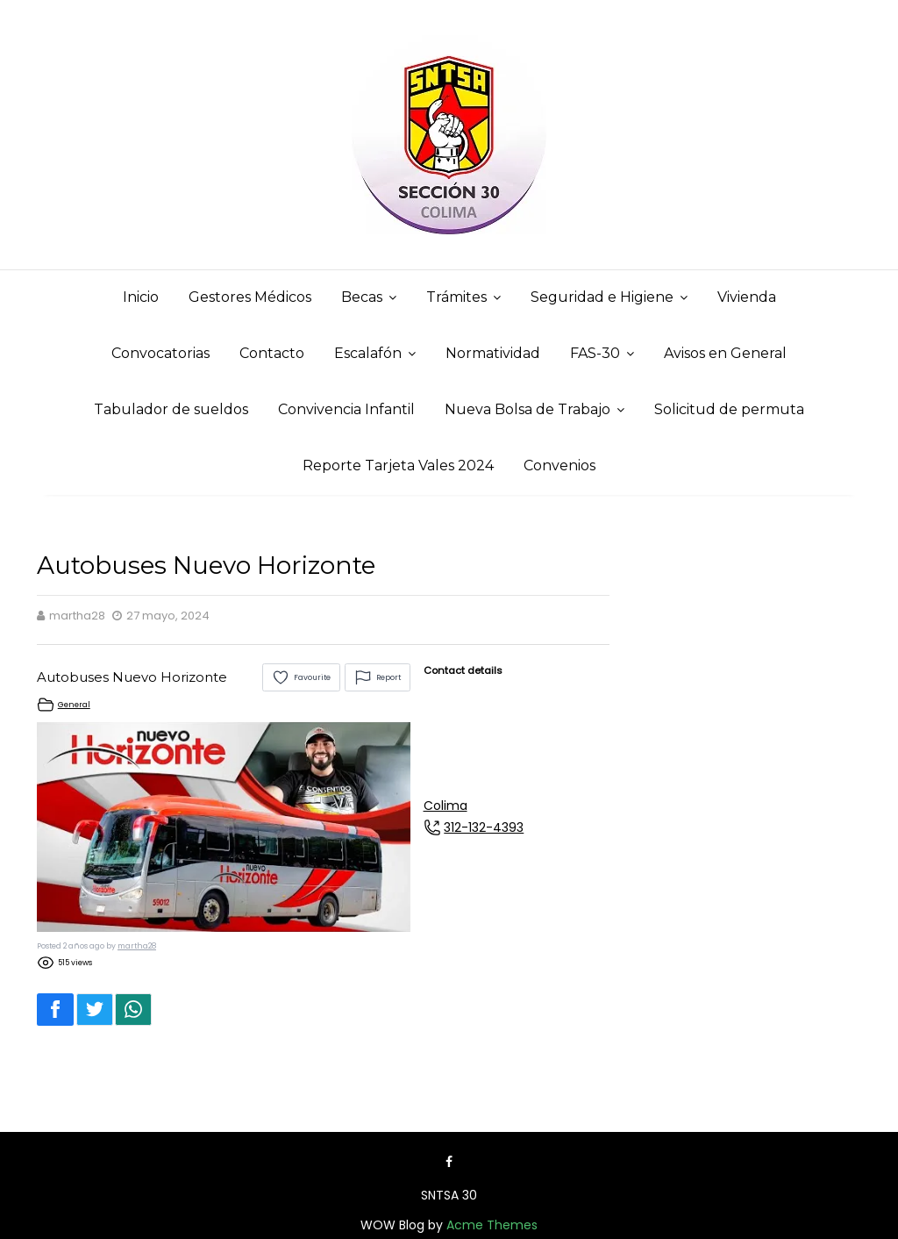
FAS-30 (595, 353)
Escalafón (368, 353)
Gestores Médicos (250, 297)
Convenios (559, 465)
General (74, 704)
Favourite (301, 677)
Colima (445, 805)
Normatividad (492, 353)
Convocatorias (160, 353)
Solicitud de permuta (729, 409)
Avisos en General (725, 353)
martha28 (137, 946)
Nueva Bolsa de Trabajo (527, 409)
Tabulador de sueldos (171, 409)
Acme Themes (492, 1225)
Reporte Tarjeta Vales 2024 (398, 465)
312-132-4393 (484, 827)
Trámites (456, 297)
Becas (361, 297)
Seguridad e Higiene (602, 297)
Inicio (141, 297)
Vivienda (746, 297)
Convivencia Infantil (346, 409)
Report (377, 677)
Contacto (271, 353)
